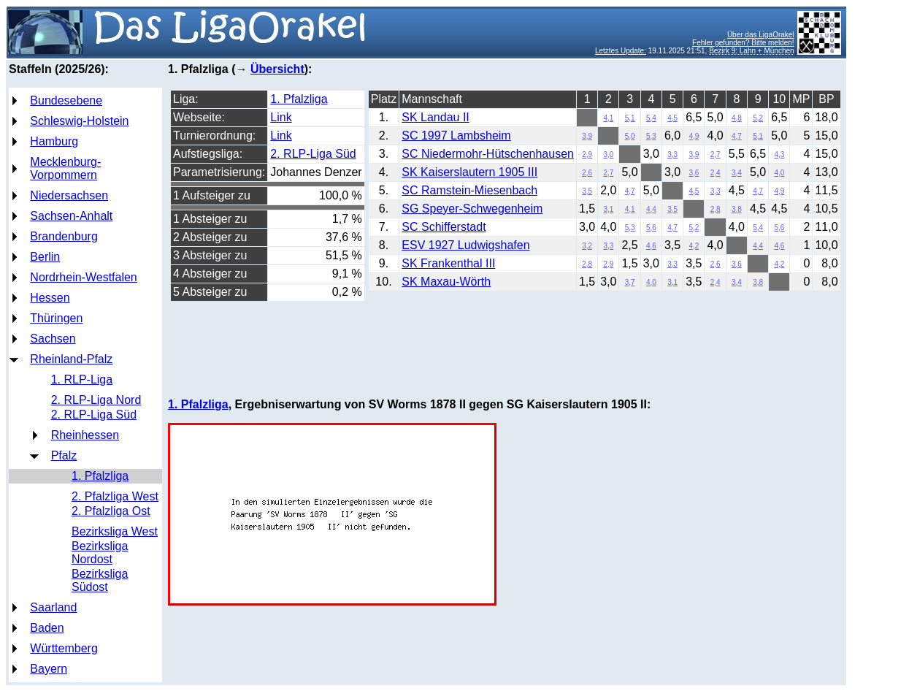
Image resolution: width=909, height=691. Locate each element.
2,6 (587, 173)
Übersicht (277, 69)
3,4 (737, 173)
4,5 (672, 118)
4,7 (737, 136)
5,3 (651, 136)
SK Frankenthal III (448, 263)
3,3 (672, 154)
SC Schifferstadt (444, 227)
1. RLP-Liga (82, 379)
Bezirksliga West (115, 531)
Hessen (49, 297)
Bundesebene (66, 100)
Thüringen (56, 318)
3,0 (608, 154)
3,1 (608, 209)
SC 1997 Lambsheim (456, 135)
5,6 (651, 228)
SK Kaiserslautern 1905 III (469, 172)
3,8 (737, 209)
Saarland (53, 607)
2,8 (715, 209)
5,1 (630, 118)
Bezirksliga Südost (100, 580)
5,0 (630, 136)
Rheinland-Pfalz (71, 359)
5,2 (758, 118)
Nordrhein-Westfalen (83, 277)
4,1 (608, 118)
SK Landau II (435, 117)
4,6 (651, 246)
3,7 (630, 282)
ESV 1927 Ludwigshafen (465, 245)
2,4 (715, 173)
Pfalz (64, 455)
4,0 (779, 173)
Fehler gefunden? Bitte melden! (743, 43)
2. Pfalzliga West (115, 496)
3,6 (694, 173)
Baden (47, 628)
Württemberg (63, 648)
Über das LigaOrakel (760, 35)
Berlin (45, 257)
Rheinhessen (85, 435)
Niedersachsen (69, 195)
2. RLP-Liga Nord (96, 400)
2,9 (587, 154)
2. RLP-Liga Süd (94, 414)
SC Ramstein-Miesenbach (469, 190)
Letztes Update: (620, 51)
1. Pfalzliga (100, 476)
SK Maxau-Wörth (446, 281)
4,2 (694, 246)
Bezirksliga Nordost (100, 552)
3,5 (587, 191)
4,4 (651, 209)
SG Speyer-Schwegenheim (472, 208)
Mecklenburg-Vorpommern (65, 168)
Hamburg (54, 141)
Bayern (48, 669)
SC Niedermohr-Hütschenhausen (488, 154)
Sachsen (52, 338)
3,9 (587, 136)
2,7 (715, 154)
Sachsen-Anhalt (71, 216)
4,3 (779, 154)
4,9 (694, 136)
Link (280, 117)
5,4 (651, 118)
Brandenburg (64, 236)
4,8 (737, 118)
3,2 (587, 246)
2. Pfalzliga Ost (111, 511)
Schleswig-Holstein (79, 121)
